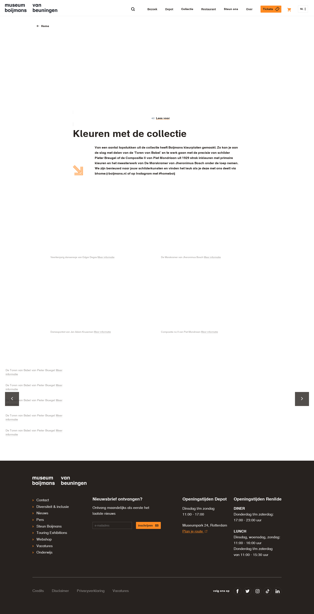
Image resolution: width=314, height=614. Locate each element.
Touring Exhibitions (49, 528)
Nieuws (40, 511)
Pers (38, 517)
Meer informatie (106, 257)
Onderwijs (42, 545)
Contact (40, 500)
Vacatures (42, 539)
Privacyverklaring (91, 591)
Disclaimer (60, 591)
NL (303, 9)
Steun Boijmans (47, 522)
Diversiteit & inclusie (50, 505)
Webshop (42, 533)
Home (45, 26)
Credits (38, 591)
